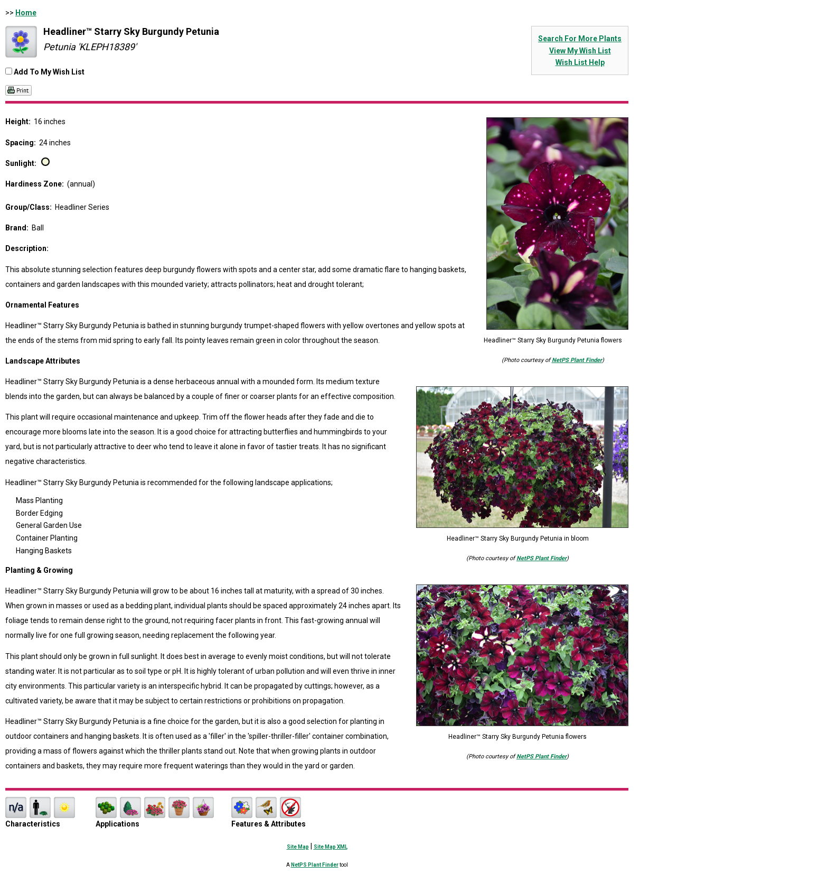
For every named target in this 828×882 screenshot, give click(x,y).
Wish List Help (580, 62)
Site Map (298, 847)
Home (25, 12)
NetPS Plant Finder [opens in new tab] (314, 865)
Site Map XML (330, 847)
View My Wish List (580, 51)
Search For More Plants (580, 38)
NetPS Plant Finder (577, 360)
